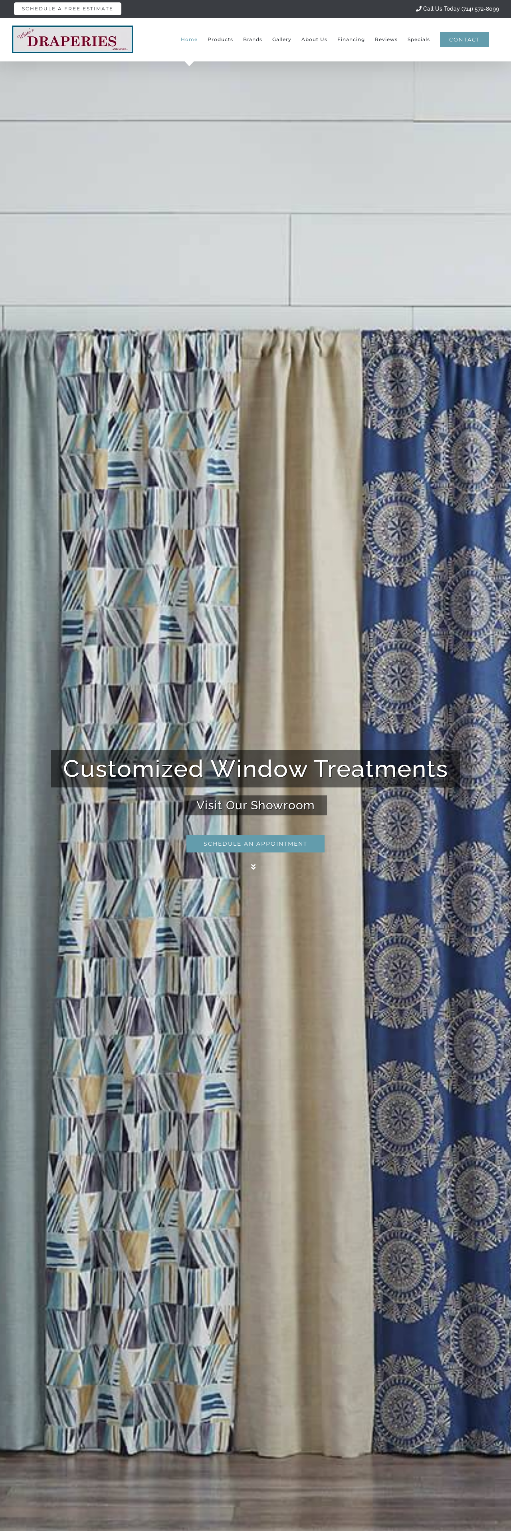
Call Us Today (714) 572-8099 (457, 9)
